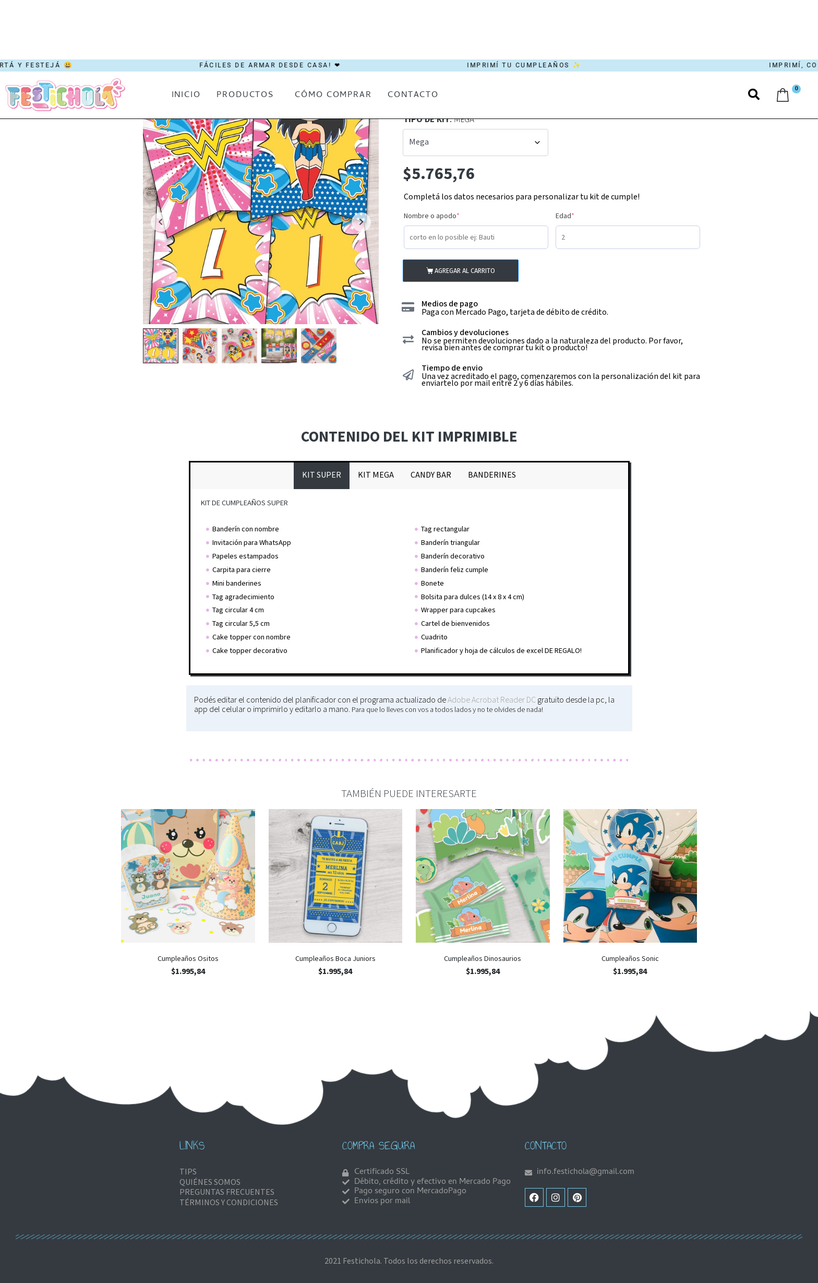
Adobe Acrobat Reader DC (492, 700)
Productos (245, 95)
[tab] (322, 475)
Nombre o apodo (447, 216)
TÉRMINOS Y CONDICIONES (228, 1202)
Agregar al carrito (465, 271)
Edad (580, 216)
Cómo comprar (333, 95)
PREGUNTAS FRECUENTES (226, 1192)
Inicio (186, 95)
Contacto (413, 95)
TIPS (188, 1172)
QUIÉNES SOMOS (209, 1182)
